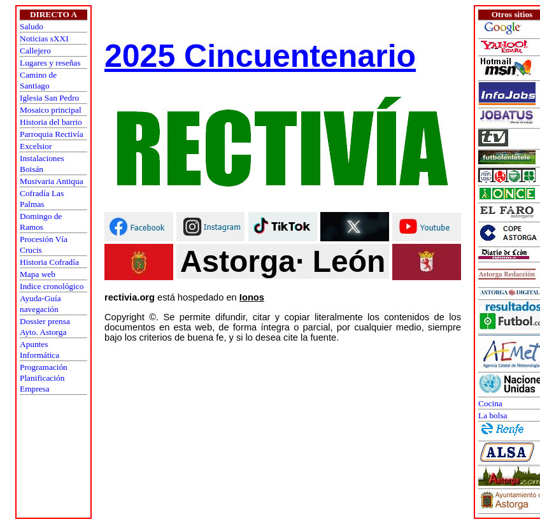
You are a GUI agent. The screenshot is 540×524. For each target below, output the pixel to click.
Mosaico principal (51, 110)
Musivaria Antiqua (51, 181)
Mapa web (37, 274)
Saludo (31, 26)
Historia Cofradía (49, 262)
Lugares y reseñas (50, 62)
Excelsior (36, 146)
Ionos (251, 297)
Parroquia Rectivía (51, 134)
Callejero (35, 50)
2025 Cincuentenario (260, 56)
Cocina (490, 403)
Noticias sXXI (44, 38)
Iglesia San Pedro (49, 98)
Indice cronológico (51, 286)
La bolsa (493, 415)
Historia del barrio (51, 122)
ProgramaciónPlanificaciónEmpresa (44, 377)
